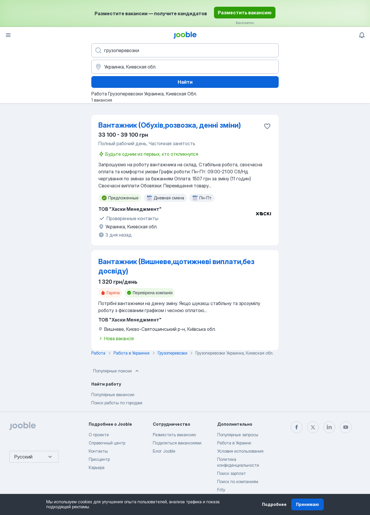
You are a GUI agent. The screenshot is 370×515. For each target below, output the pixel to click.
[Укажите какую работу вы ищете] (185, 50)
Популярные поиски (116, 371)
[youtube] (346, 427)
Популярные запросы (237, 434)
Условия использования (240, 451)
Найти (185, 82)
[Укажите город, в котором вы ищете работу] (185, 67)
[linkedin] (329, 427)
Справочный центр (107, 442)
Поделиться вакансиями (177, 442)
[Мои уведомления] (362, 35)
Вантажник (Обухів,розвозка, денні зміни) (169, 125)
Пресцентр (99, 459)
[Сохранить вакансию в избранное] (267, 126)
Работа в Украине (234, 442)
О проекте (99, 434)
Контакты (98, 451)
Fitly (221, 489)
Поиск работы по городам (116, 402)
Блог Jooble (164, 451)
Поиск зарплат (231, 473)
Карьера (97, 467)
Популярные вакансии (112, 394)
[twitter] (313, 427)
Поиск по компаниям (237, 481)
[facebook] (296, 427)
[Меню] (8, 35)
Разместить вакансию (245, 13)
